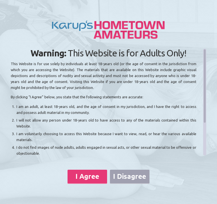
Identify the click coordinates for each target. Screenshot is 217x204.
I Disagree (129, 176)
